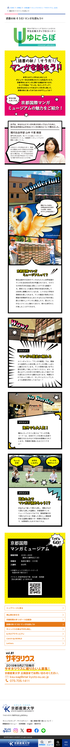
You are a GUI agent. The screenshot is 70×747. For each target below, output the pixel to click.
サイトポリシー (23, 721)
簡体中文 (38, 724)
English (30, 724)
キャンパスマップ (9, 721)
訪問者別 (42, 744)
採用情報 (22, 724)
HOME (12, 8)
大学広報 (26, 8)
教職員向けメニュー (10, 724)
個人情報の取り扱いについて (41, 721)
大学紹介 (19, 8)
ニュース (50, 744)
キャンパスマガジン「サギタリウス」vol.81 (44, 8)
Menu (66, 745)
